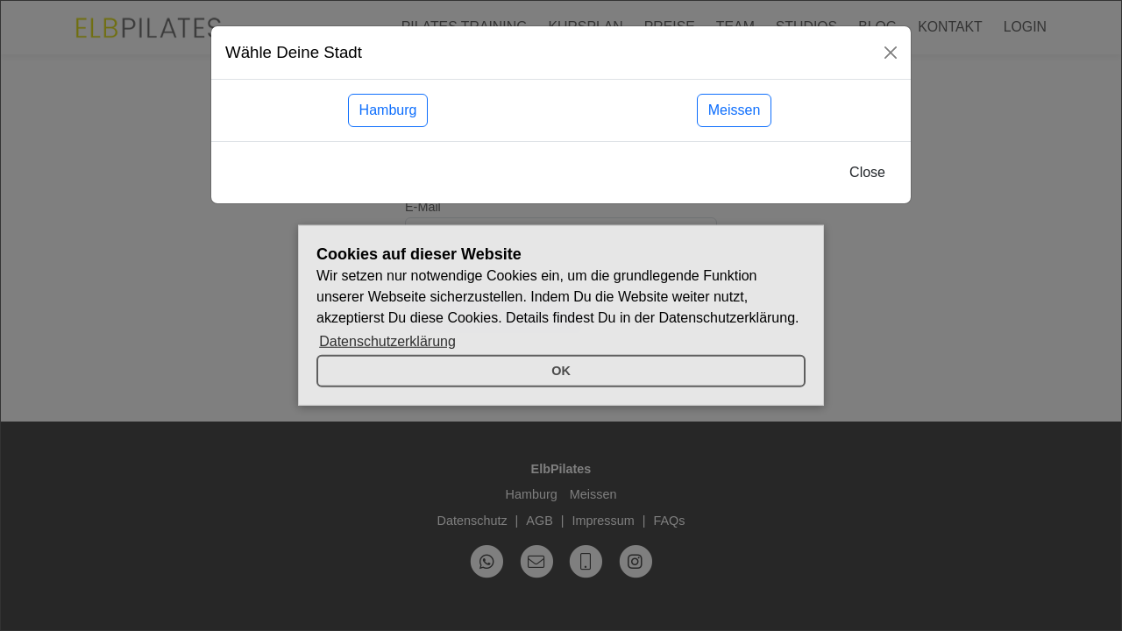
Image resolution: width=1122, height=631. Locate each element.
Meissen (734, 110)
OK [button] (561, 371)
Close (867, 172)
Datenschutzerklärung (387, 341)
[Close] (890, 52)
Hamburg (388, 110)
